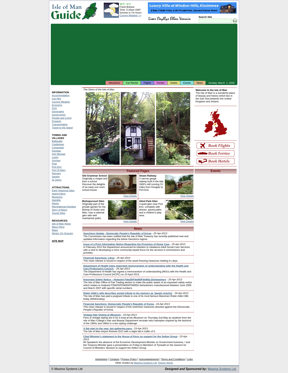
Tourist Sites (58, 213)
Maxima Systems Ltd (145, 362)
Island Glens (59, 193)
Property (56, 121)
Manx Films (58, 227)
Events (187, 82)
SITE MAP (58, 241)
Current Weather (61, 101)
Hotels (173, 82)
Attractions (114, 82)
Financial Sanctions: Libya (99, 257)
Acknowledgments (149, 359)
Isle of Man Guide (66, 11)
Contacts (114, 359)
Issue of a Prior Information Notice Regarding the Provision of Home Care (126, 244)
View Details (130, 196)
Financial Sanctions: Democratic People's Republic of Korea (118, 304)
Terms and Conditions (173, 359)
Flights (147, 82)
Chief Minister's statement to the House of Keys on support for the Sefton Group (130, 336)
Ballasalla (57, 141)
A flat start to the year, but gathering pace (108, 328)
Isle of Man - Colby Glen (173, 128)
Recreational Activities (64, 206)
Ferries (160, 82)
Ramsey (56, 173)
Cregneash (58, 147)
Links (190, 359)
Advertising (101, 359)
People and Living (61, 118)
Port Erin (57, 167)
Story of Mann (59, 209)
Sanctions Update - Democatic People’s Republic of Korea (117, 233)
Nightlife (56, 200)
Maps (55, 230)
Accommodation (61, 95)
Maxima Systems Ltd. (222, 369)
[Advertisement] (144, 52)
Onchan (56, 160)
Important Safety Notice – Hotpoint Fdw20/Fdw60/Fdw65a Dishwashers (124, 279)
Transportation (60, 124)
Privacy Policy (129, 359)
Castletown (58, 144)
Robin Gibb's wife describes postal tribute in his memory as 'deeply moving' (128, 293)
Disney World (165, 362)
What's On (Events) (62, 233)
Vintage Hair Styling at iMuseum (102, 314)
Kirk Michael (58, 154)
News (200, 82)
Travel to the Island (62, 127)
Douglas (56, 150)
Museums (57, 197)
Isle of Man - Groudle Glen (138, 128)
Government (59, 114)
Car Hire (56, 98)
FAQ (54, 108)
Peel (54, 163)
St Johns (57, 179)
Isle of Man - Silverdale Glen (103, 128)
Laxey (55, 157)
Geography (58, 111)
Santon (56, 176)
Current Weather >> (130, 15)
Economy (57, 105)
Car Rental (132, 82)
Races (55, 203)
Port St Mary (59, 170)
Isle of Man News (61, 223)
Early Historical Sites (63, 190)
